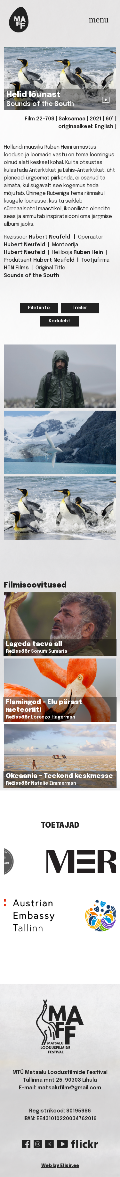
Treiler (80, 308)
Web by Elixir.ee (60, 1166)
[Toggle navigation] (98, 20)
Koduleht (59, 321)
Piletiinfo (39, 308)
